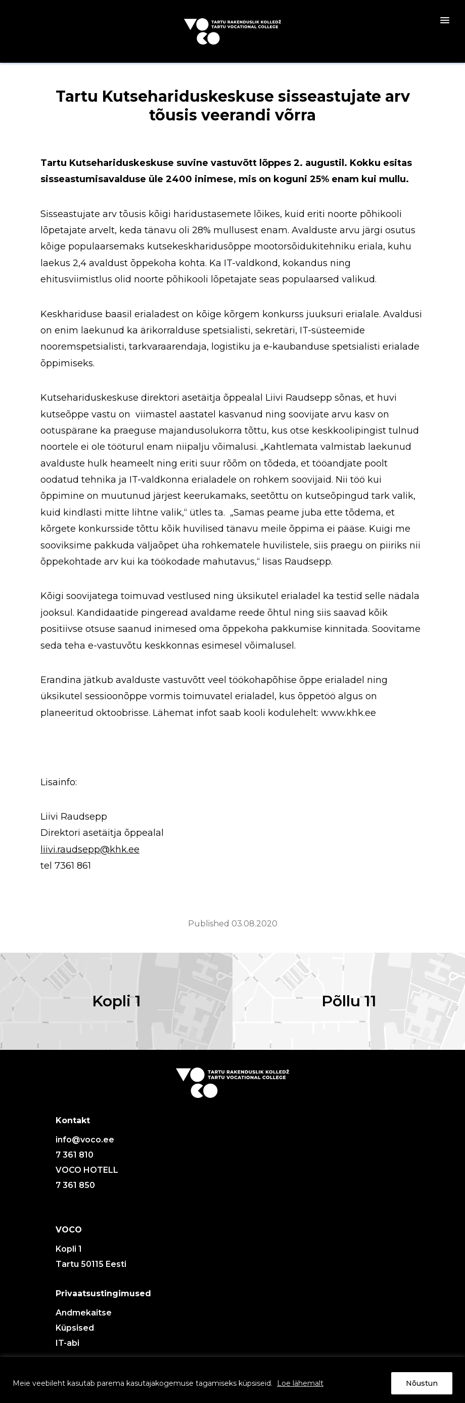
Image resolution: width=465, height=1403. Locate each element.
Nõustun (422, 1383)
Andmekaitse (84, 1312)
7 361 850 (75, 1185)
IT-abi (67, 1343)
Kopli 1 (116, 1001)
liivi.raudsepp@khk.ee (90, 849)
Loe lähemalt (300, 1383)
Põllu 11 (349, 1001)
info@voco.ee (85, 1139)
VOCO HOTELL (87, 1170)
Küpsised (75, 1328)
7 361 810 (75, 1155)
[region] (232, 1380)
